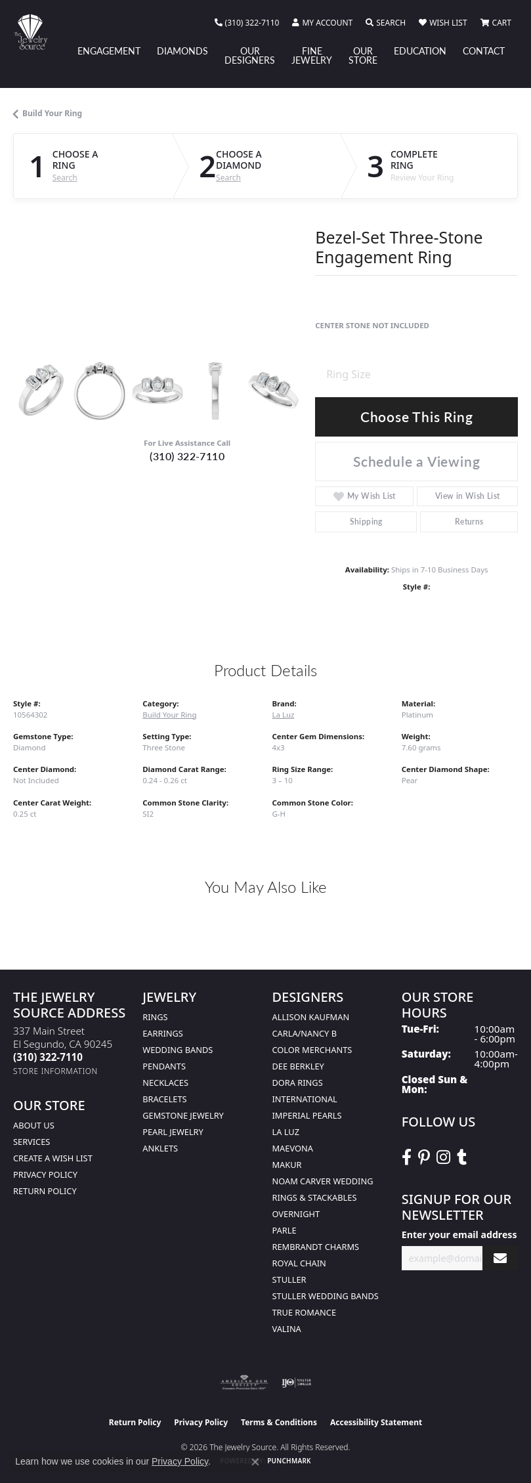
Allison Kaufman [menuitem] (311, 1017)
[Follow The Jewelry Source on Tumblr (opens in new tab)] (462, 1157)
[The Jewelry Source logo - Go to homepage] (37, 32)
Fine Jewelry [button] (311, 55)
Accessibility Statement (376, 1422)
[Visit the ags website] (244, 1382)
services (31, 1142)
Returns (469, 521)
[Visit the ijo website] (296, 1382)
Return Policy (45, 1191)
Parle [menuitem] (284, 1230)
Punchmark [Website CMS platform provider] (289, 1460)
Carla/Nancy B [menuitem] (304, 1033)
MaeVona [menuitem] (292, 1148)
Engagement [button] (108, 50)
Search (65, 178)
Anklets (160, 1148)
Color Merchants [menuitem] (312, 1050)
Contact (484, 50)
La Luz (283, 715)
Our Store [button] (363, 55)
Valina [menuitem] (286, 1329)
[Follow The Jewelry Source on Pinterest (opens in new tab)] (424, 1157)
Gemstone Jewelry (183, 1115)
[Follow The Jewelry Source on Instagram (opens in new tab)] (443, 1157)
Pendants (164, 1066)
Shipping (366, 521)
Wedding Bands (177, 1050)
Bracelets (164, 1099)
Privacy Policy (45, 1174)
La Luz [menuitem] (285, 1132)
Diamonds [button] (182, 50)
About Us (33, 1125)
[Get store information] (55, 1071)
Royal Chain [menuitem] (299, 1263)
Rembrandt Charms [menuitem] (316, 1247)
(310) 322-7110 (187, 455)
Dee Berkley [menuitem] (298, 1066)
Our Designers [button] (249, 55)
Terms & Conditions (279, 1422)
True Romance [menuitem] (304, 1312)
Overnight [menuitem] (296, 1214)
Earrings (162, 1033)
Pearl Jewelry (172, 1132)
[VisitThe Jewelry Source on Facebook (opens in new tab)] (407, 1157)
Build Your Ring (52, 113)
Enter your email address (459, 1234)
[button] (322, 23)
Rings (154, 1017)
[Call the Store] (48, 1057)
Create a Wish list (53, 1158)
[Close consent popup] (255, 1462)
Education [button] (420, 50)
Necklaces (165, 1082)
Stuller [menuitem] (289, 1279)
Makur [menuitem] (287, 1165)
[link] (247, 23)
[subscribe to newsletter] (500, 1258)
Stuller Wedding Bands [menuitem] (325, 1296)
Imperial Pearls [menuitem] (307, 1115)
